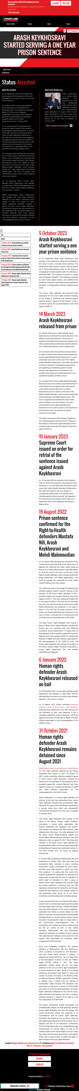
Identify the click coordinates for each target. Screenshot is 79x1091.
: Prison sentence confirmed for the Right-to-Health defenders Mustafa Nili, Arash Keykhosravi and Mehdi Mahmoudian (15, 267)
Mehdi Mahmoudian (46, 768)
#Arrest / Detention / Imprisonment (39, 1045)
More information (14, 12)
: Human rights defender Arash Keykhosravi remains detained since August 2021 (14, 282)
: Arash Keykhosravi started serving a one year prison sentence (14, 244)
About (3, 239)
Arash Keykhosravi (61, 768)
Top (2, 235)
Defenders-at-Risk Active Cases (58, 1086)
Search (68, 24)
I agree (55, 3)
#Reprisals (55, 1043)
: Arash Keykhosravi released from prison (15, 250)
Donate (30, 24)
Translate (74, 30)
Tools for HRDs (11, 24)
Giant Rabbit (47, 1076)
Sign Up (39, 1064)
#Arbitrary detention (66, 1043)
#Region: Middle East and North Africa (25, 1043)
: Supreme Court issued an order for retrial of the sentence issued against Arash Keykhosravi (15, 258)
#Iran (41, 1043)
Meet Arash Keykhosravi (57, 126)
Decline (66, 3)
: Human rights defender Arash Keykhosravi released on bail (15, 274)
